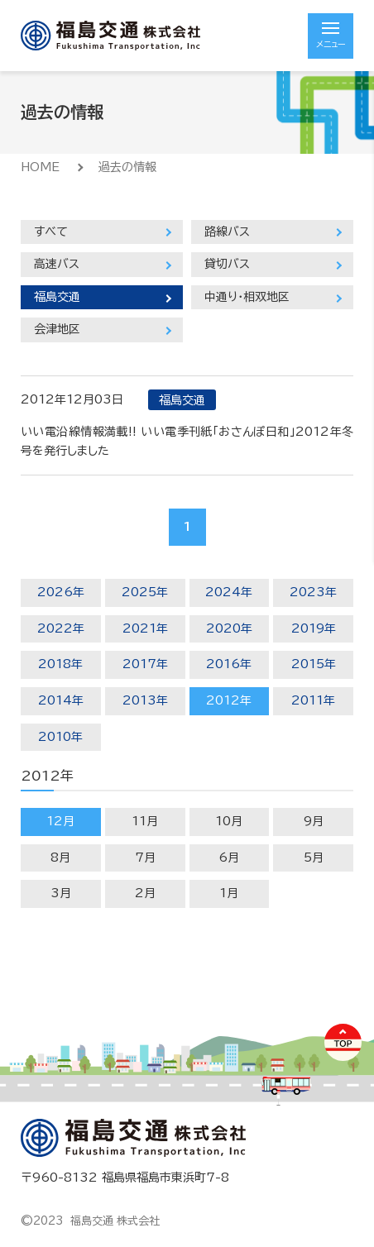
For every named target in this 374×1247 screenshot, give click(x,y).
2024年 (228, 592)
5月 (314, 857)
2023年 (313, 592)
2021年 (145, 628)
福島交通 (57, 297)
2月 (145, 893)
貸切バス (227, 264)
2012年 (229, 700)
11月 (145, 821)
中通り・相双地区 (247, 297)
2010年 (60, 737)
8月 (60, 857)
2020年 (229, 628)
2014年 (61, 700)
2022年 (60, 628)
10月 (228, 821)
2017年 (145, 664)
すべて (51, 231)
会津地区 (57, 329)
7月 (145, 857)
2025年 (145, 592)
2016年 (229, 664)
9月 (314, 821)
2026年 (60, 592)
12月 (60, 821)
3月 (60, 893)
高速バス (56, 264)
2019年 (313, 628)
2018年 (60, 664)
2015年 (313, 664)
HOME (40, 167)
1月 (228, 893)
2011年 (313, 700)
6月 (228, 857)
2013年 (145, 700)
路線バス (227, 231)
